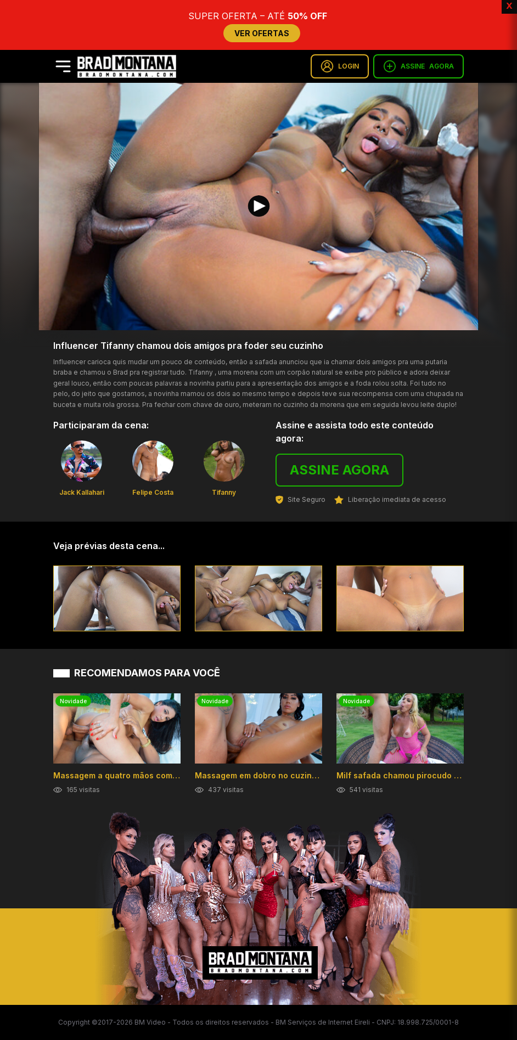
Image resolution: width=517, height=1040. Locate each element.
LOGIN (340, 66)
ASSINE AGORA (339, 470)
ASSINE (418, 66)
